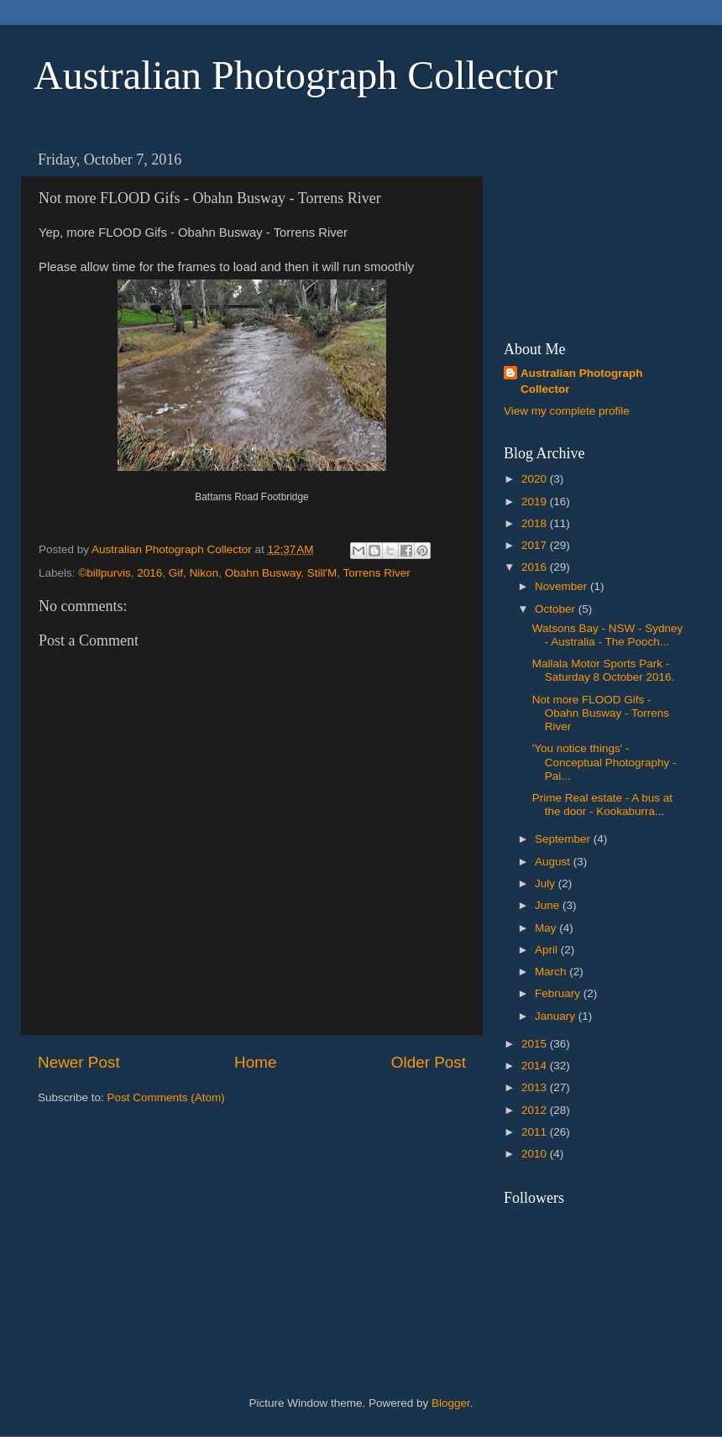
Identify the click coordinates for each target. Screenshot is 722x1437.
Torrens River (377, 573)
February (559, 993)
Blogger (451, 1403)
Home (255, 1062)
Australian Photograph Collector (295, 75)
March (552, 971)
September (564, 839)
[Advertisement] (588, 227)
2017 (535, 545)
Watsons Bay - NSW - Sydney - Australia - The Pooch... (607, 635)
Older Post (428, 1062)
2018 (535, 523)
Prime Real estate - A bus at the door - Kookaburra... (602, 805)
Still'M (322, 573)
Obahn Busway (263, 573)
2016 (149, 573)
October (556, 609)
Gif (176, 573)
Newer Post (79, 1062)
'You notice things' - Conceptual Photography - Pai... (604, 761)
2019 (535, 501)
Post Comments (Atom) (166, 1097)
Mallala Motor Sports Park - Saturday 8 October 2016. (603, 670)
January (556, 1016)
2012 (535, 1110)
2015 (535, 1043)
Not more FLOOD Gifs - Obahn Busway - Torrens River (600, 713)
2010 (535, 1153)
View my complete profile (567, 411)
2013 (535, 1087)
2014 (535, 1065)
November (562, 586)
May (547, 928)
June (548, 905)
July (546, 883)
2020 (535, 479)
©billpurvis (104, 573)
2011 (535, 1132)
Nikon (204, 573)
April (548, 949)
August (554, 861)
